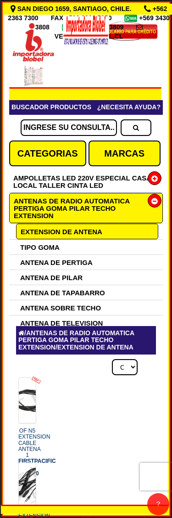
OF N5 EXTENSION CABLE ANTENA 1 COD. (37, 452)
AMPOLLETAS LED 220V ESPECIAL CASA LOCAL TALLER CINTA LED (82, 181)
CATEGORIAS (47, 153)
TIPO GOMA (40, 247)
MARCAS (124, 153)
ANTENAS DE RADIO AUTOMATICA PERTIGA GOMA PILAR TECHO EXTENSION (72, 208)
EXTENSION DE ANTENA (61, 232)
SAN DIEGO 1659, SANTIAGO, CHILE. (72, 8)
